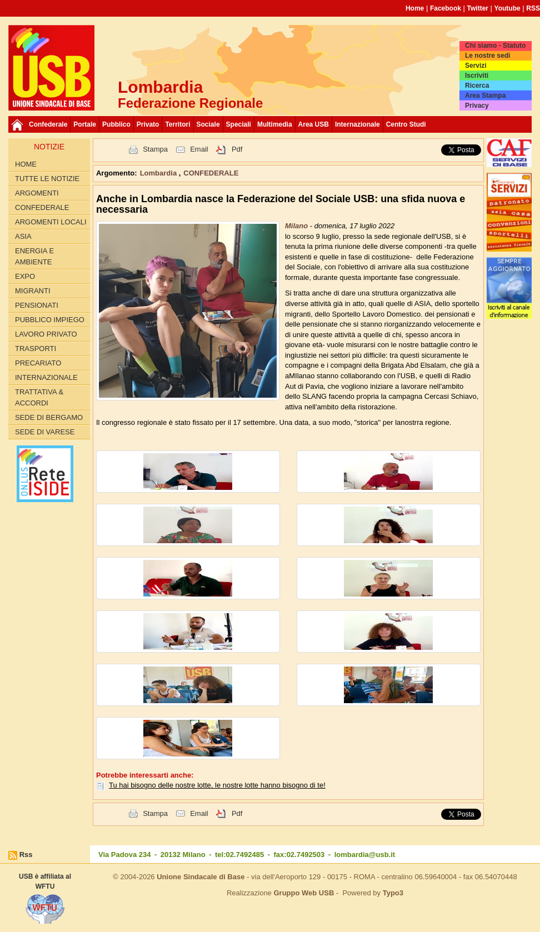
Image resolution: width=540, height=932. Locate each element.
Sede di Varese (44, 432)
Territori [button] (177, 124)
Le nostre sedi (487, 55)
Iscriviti (476, 75)
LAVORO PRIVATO (46, 334)
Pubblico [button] (116, 124)
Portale (84, 124)
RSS (533, 8)
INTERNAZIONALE (46, 377)
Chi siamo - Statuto (495, 45)
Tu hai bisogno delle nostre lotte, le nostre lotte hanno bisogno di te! (217, 785)
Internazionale (357, 124)
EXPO (25, 276)
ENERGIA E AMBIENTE (34, 256)
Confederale (48, 124)
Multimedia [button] (274, 124)
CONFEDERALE (42, 207)
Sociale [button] (208, 124)
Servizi (476, 65)
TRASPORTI (35, 348)
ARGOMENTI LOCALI (51, 222)
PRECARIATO (38, 363)
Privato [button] (148, 124)
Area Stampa (485, 95)
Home (415, 8)
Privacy (477, 105)
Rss (26, 854)
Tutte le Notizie (47, 178)
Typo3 (393, 893)
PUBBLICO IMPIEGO (49, 319)
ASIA (23, 236)
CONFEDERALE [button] (210, 173)
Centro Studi (406, 124)
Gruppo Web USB (303, 893)
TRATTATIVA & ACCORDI (39, 397)
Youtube (507, 8)
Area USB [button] (313, 124)
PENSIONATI (36, 305)
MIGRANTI (33, 291)
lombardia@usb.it (364, 854)
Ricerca (477, 85)
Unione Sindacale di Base (200, 877)
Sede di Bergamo (49, 417)
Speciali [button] (238, 124)
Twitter (477, 8)
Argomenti (37, 193)
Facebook (445, 8)
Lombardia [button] (159, 173)
